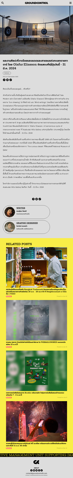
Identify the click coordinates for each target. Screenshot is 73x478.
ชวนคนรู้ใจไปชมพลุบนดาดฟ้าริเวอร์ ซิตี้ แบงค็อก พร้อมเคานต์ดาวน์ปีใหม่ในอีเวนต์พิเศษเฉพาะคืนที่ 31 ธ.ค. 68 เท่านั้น (36, 444)
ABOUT (36, 468)
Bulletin (6, 73)
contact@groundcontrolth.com (36, 473)
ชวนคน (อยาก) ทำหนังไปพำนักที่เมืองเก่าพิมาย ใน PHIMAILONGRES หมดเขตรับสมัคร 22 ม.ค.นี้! (36, 343)
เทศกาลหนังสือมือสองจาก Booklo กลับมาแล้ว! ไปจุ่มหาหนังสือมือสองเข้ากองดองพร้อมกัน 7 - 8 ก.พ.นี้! (35, 394)
